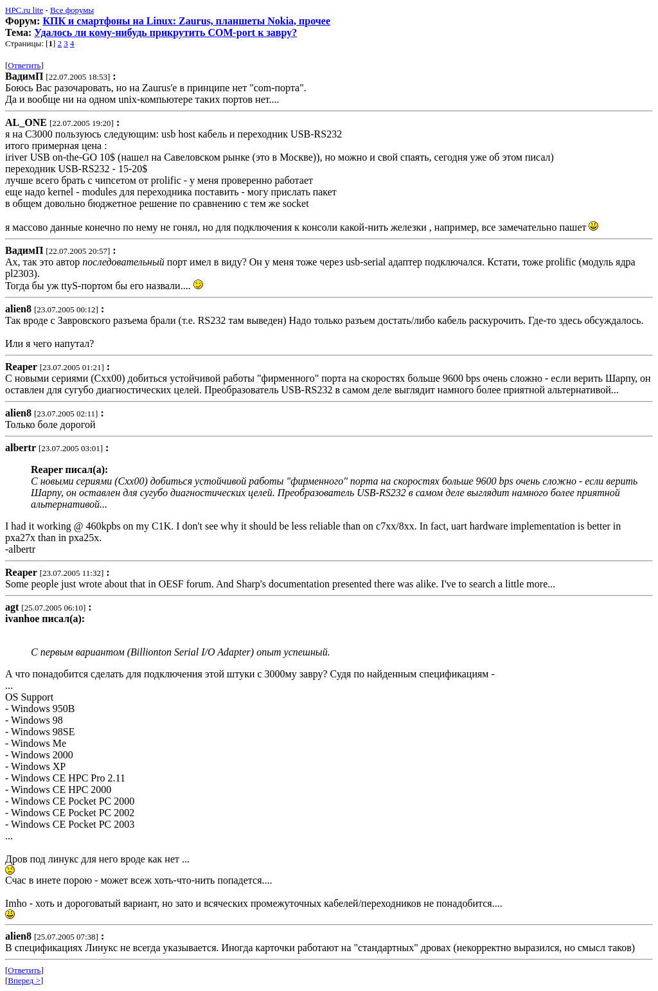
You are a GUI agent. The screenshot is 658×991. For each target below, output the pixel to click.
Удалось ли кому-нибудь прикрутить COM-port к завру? (165, 32)
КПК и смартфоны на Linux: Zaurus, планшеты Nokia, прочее (186, 20)
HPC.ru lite (24, 10)
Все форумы (72, 10)
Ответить (24, 65)
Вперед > (24, 980)
